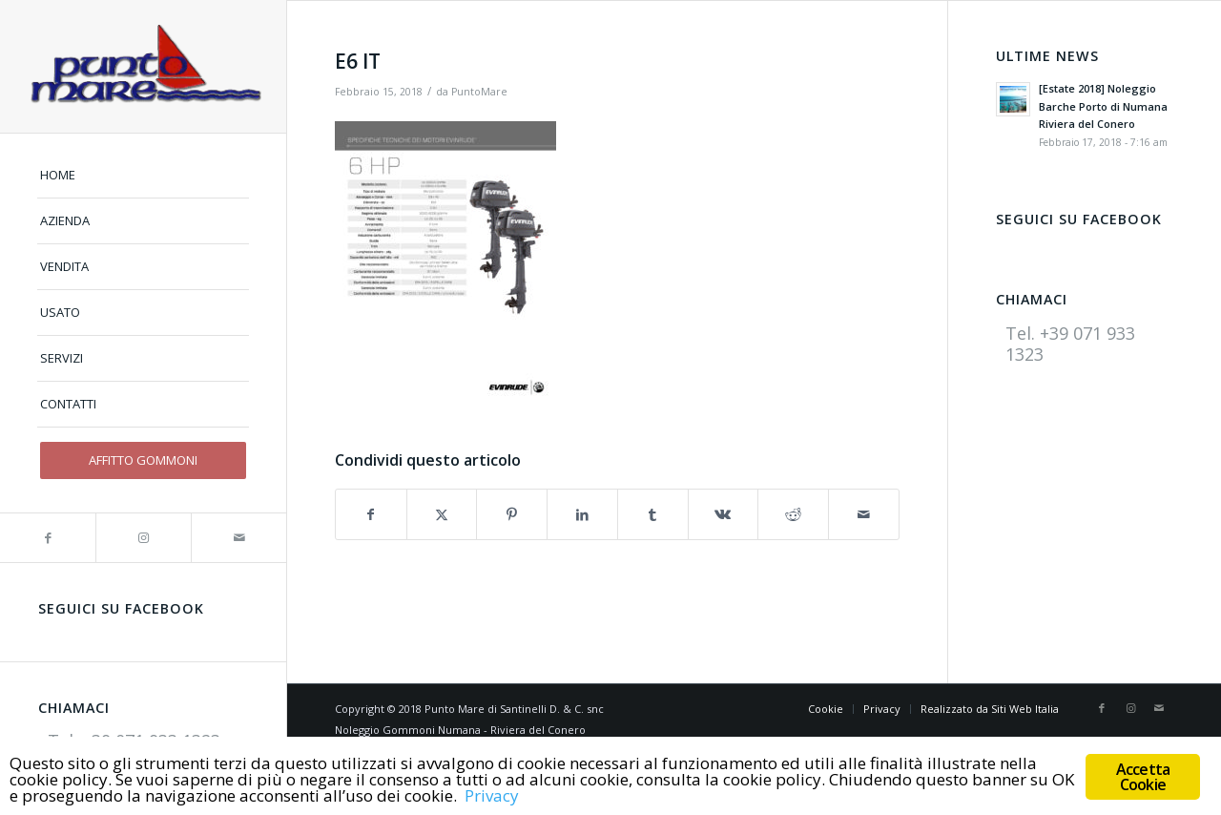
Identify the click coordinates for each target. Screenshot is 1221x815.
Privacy (492, 795)
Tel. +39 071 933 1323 (1070, 343)
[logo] (143, 66)
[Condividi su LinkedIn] (582, 514)
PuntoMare (479, 91)
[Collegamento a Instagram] (143, 537)
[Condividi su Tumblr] (653, 514)
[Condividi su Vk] (723, 514)
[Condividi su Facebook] (371, 514)
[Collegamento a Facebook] (47, 537)
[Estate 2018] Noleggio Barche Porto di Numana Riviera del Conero (1103, 106)
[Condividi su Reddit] (793, 514)
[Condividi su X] (442, 514)
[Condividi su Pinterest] (512, 514)
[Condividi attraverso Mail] (864, 514)
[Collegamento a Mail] (238, 537)
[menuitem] (143, 176)
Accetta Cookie (1142, 777)
